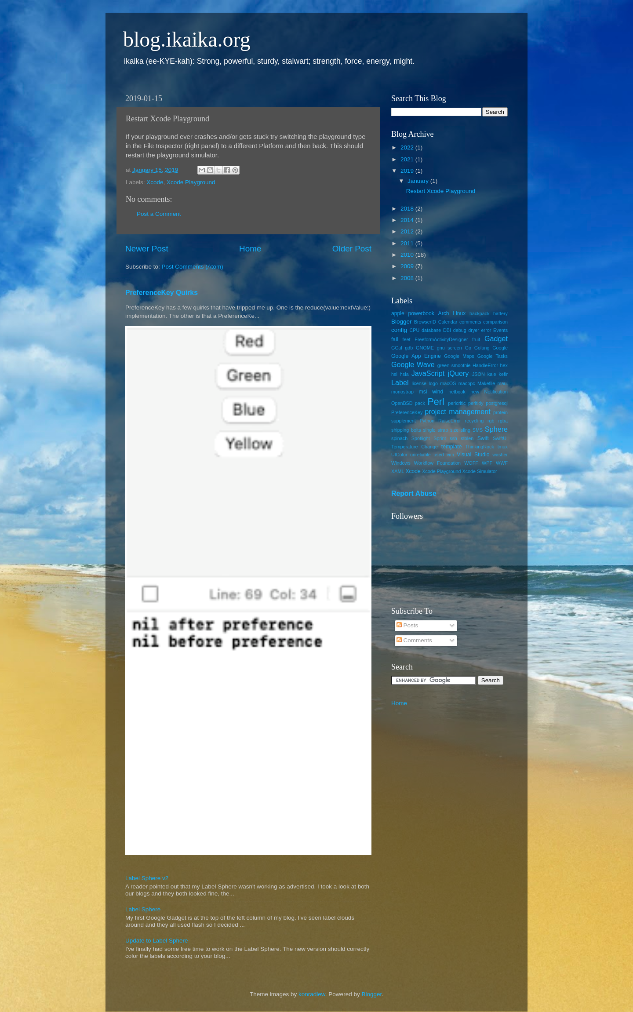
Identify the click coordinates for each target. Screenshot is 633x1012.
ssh (453, 438)
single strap (435, 430)
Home (250, 248)
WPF (487, 463)
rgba (503, 420)
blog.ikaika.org (187, 39)
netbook (456, 391)
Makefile (486, 383)
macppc (466, 383)
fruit (476, 339)
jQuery (458, 373)
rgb (491, 420)
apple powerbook (412, 313)
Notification (496, 391)
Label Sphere (142, 909)
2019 (407, 170)
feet (407, 339)
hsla (404, 374)
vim (450, 454)
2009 (407, 266)
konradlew (311, 994)
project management (457, 411)
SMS (478, 430)
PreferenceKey (406, 412)
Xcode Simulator (479, 471)
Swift (483, 438)
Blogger (401, 321)
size (454, 430)
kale (491, 374)
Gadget (496, 338)
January (418, 181)
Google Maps (459, 356)
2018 (407, 208)
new (474, 391)
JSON (478, 374)
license (419, 383)
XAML (397, 471)
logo (433, 383)
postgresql (497, 403)
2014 (407, 220)
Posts (407, 625)
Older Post (351, 248)
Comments (414, 640)
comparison (495, 321)
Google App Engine (416, 356)
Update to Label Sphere (156, 940)
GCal (396, 347)
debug (459, 330)
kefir (503, 374)
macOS (448, 383)
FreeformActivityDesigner (441, 339)
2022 (407, 147)
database (431, 330)
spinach (399, 438)
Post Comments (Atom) (192, 266)
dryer (473, 330)
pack (420, 403)
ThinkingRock (480, 446)
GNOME (425, 347)
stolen (467, 438)
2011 (407, 243)
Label (400, 382)
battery (500, 313)
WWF (502, 463)
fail (394, 339)
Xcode (154, 182)
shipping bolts (406, 430)
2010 (407, 254)
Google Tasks (492, 356)
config (399, 330)
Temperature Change (414, 446)
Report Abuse (414, 493)
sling (465, 430)
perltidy (476, 403)
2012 (407, 231)
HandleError (485, 365)
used (438, 454)
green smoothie (454, 365)
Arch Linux (452, 313)
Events (500, 330)
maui (503, 383)
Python (427, 420)
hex (504, 365)
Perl (435, 401)
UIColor (399, 454)
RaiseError (449, 420)
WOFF (471, 463)
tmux (503, 446)
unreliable (420, 454)
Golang (482, 347)
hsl (394, 374)
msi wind (431, 392)
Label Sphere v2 (146, 878)
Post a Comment (159, 214)
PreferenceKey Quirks (161, 292)
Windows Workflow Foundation (426, 463)
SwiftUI (500, 438)
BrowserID (425, 321)
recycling (474, 420)
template (451, 447)
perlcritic (457, 403)
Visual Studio (473, 454)
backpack (479, 313)
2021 (407, 159)
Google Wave (413, 364)
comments (470, 321)
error (486, 330)
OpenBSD (402, 403)
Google (500, 347)
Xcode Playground (191, 182)
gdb (409, 347)
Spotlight (420, 438)
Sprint (439, 438)
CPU (414, 330)
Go (468, 347)
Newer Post (146, 248)
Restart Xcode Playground (441, 191)
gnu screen (449, 347)
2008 (407, 278)
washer (500, 454)
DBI (447, 330)
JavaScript (428, 373)
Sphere (496, 429)
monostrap (402, 391)
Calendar (448, 321)
